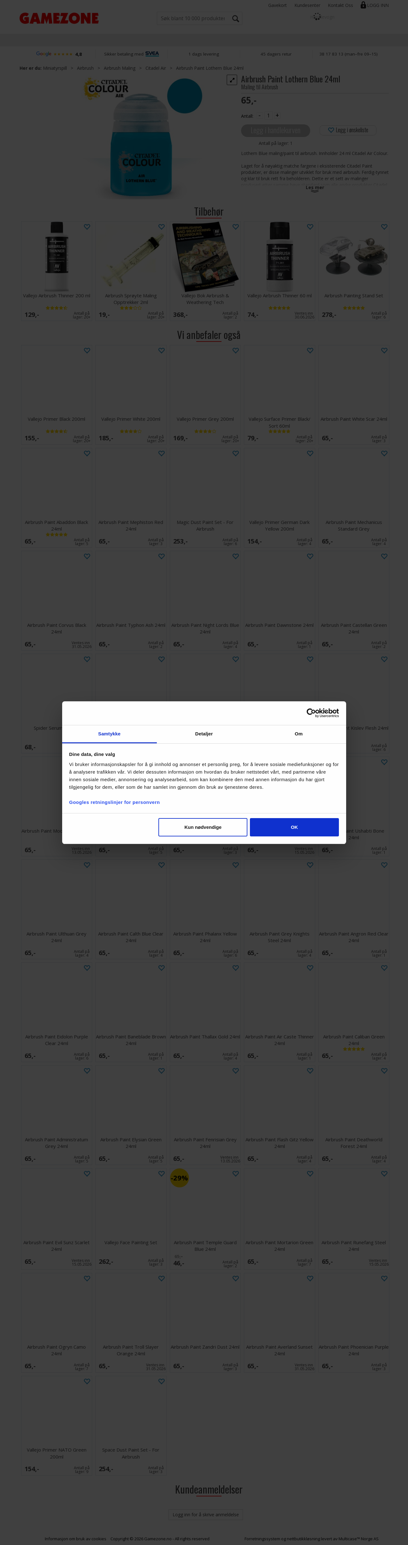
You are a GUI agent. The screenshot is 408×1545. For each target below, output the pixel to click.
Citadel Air (155, 68)
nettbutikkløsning (303, 1539)
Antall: (247, 116)
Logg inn (378, 5)
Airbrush (85, 68)
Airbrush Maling (119, 68)
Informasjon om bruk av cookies (75, 1539)
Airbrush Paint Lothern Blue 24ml (210, 68)
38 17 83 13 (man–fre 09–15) (348, 54)
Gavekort (277, 5)
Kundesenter (307, 5)
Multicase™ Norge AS (359, 1539)
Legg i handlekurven (275, 129)
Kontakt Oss (340, 5)
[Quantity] (268, 115)
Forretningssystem (262, 1539)
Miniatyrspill (55, 68)
